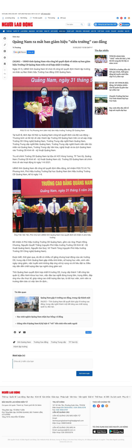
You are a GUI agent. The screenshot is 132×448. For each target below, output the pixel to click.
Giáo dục (62, 31)
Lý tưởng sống (8, 18)
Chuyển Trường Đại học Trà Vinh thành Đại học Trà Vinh (119, 98)
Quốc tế (16, 31)
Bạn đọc (32, 31)
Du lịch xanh (116, 397)
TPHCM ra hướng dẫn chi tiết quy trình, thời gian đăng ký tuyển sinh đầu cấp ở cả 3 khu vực (119, 73)
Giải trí (93, 31)
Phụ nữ (113, 31)
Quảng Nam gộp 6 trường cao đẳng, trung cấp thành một (65, 298)
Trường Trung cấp (58, 342)
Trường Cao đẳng (41, 342)
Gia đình (121, 31)
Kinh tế (46, 31)
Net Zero (39, 31)
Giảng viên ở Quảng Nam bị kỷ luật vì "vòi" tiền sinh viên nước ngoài (47, 323)
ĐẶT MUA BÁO (45, 14)
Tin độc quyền (35, 18)
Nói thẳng (22, 18)
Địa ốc (127, 31)
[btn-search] (82, 24)
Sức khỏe (54, 31)
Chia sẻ (30, 52)
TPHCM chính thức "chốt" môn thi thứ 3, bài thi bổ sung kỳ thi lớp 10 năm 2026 (119, 59)
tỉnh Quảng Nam (24, 342)
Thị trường (50, 18)
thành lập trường (20, 346)
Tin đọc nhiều (102, 50)
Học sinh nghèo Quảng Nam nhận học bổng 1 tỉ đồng (40, 317)
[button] (4, 69)
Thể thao (100, 31)
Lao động (24, 31)
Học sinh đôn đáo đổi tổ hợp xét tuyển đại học (119, 109)
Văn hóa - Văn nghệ (82, 31)
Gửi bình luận (84, 373)
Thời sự (9, 31)
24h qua (61, 18)
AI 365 (108, 31)
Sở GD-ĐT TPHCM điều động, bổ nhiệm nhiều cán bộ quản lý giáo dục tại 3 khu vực (118, 86)
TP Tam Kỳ (73, 342)
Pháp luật (70, 31)
